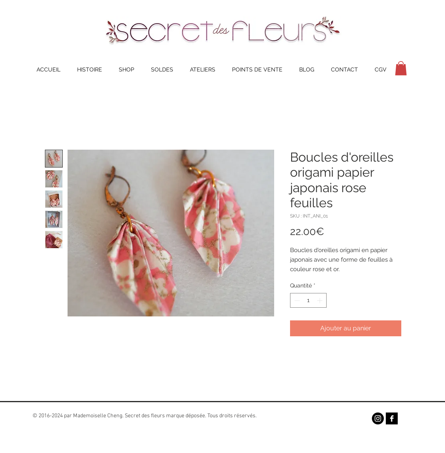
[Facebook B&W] (392, 418)
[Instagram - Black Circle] (378, 418)
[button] (401, 68)
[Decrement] (296, 300)
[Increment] (320, 300)
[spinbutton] (308, 300)
